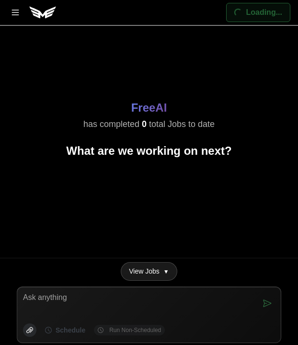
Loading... (254, 9)
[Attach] (29, 330)
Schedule (65, 330)
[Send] (267, 303)
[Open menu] (15, 12)
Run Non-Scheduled (129, 330)
